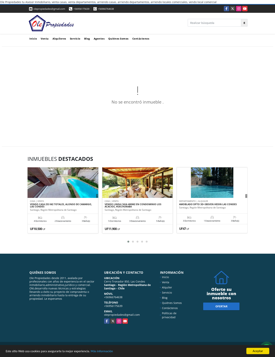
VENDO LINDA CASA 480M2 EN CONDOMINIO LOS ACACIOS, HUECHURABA (133, 205)
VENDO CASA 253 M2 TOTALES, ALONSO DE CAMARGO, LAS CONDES (61, 205)
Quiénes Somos (118, 38)
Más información (102, 352)
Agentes (99, 38)
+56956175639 (81, 9)
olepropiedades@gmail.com (122, 315)
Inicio (33, 38)
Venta (45, 38)
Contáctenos (140, 38)
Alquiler (167, 287)
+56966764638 (106, 9)
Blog (87, 38)
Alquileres (59, 38)
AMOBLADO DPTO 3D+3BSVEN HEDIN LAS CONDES (208, 204)
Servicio (75, 38)
